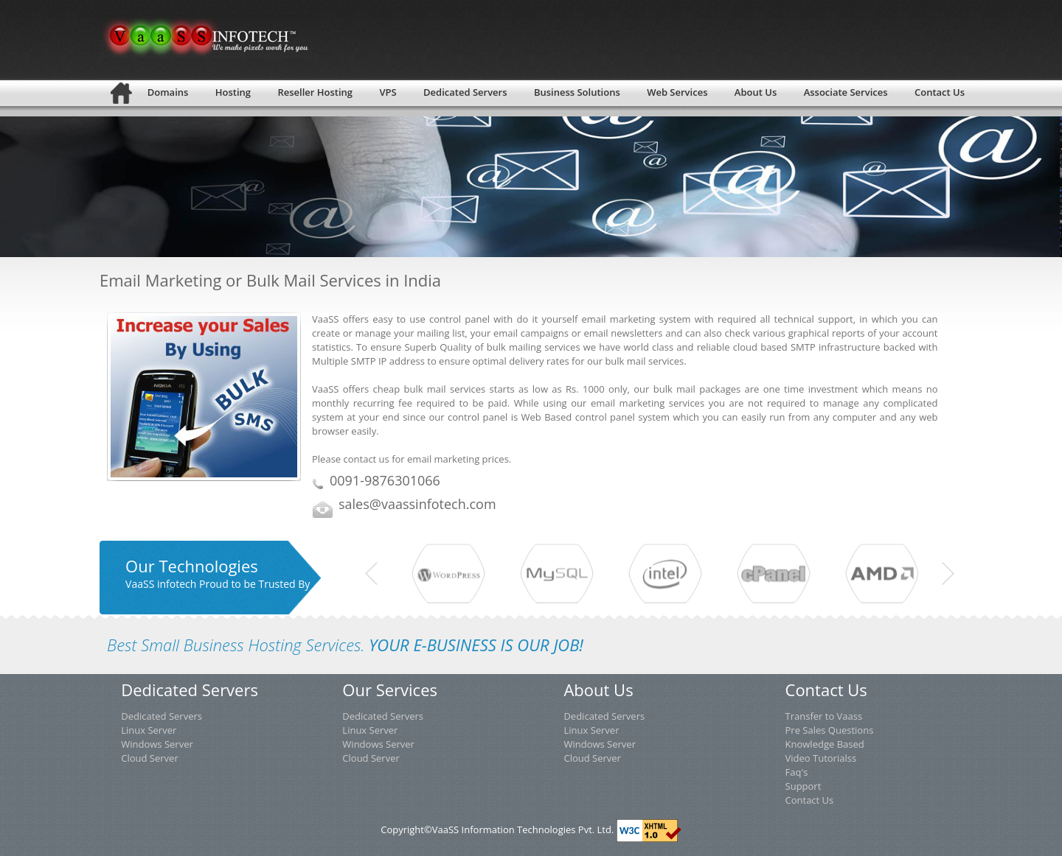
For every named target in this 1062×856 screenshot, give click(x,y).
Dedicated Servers (161, 716)
